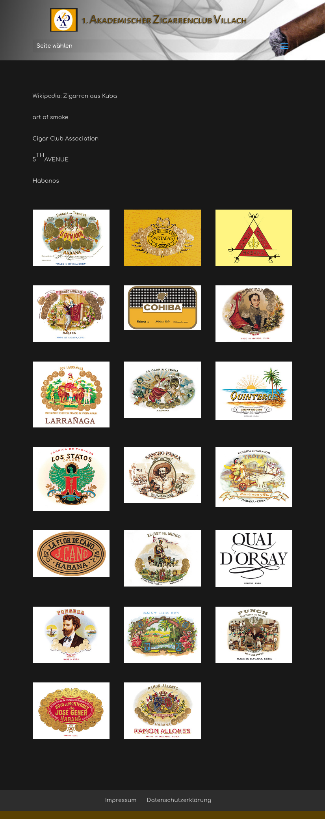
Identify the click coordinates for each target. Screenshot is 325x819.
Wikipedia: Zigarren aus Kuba (75, 96)
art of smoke (51, 117)
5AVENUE (51, 157)
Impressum (121, 800)
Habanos (46, 181)
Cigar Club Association (66, 139)
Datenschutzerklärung (179, 800)
